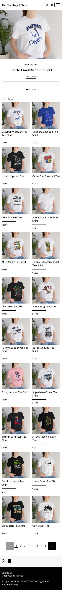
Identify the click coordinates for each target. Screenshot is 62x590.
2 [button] (29, 89)
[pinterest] (3, 561)
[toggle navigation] (58, 5)
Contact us (7, 572)
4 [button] (35, 89)
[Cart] (51, 5)
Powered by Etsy (10, 584)
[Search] (47, 5)
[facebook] (9, 561)
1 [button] (27, 89)
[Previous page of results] (10, 546)
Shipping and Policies (12, 575)
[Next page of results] (52, 546)
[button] (14, 99)
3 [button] (32, 89)
